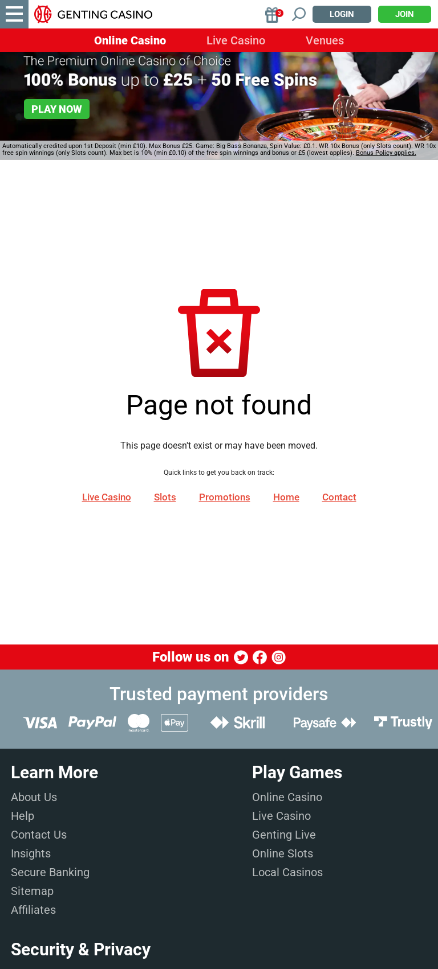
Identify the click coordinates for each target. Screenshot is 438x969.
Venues (325, 40)
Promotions (224, 497)
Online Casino (130, 40)
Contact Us (39, 834)
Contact (339, 497)
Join (404, 14)
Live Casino (235, 40)
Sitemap (32, 891)
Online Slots (282, 853)
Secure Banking (50, 872)
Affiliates (33, 910)
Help (22, 816)
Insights (31, 853)
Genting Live (284, 834)
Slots (165, 497)
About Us (34, 797)
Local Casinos (287, 872)
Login (342, 14)
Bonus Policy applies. (386, 153)
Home (286, 497)
